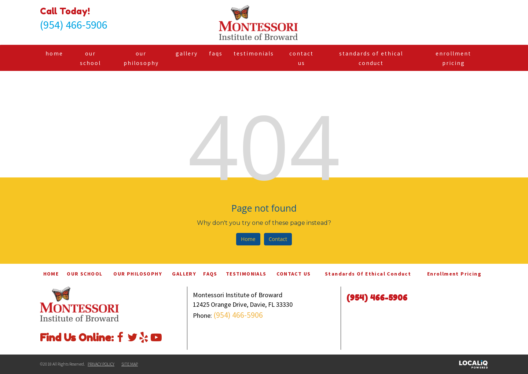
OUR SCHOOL (90, 58)
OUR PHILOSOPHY (141, 58)
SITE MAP (129, 364)
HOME (54, 53)
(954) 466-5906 (238, 315)
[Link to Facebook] (120, 336)
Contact (278, 238)
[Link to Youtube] (155, 336)
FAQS (216, 53)
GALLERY (187, 53)
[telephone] (73, 26)
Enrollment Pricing (453, 58)
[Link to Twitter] (132, 336)
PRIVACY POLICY (101, 364)
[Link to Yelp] (144, 336)
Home (248, 238)
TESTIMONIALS (254, 53)
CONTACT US (301, 58)
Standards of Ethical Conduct (371, 58)
